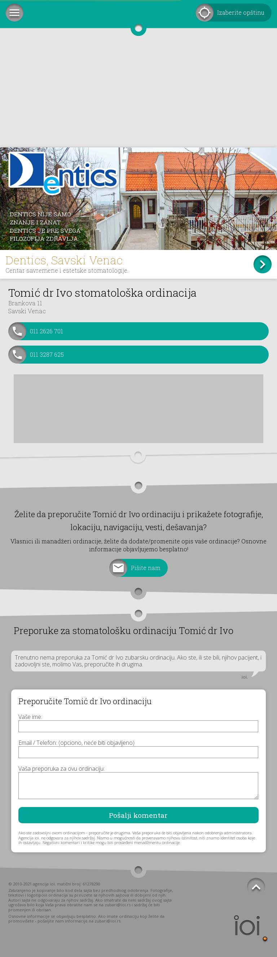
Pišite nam (146, 567)
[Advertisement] (138, 93)
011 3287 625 (47, 354)
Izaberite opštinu (240, 12)
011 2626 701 (46, 331)
